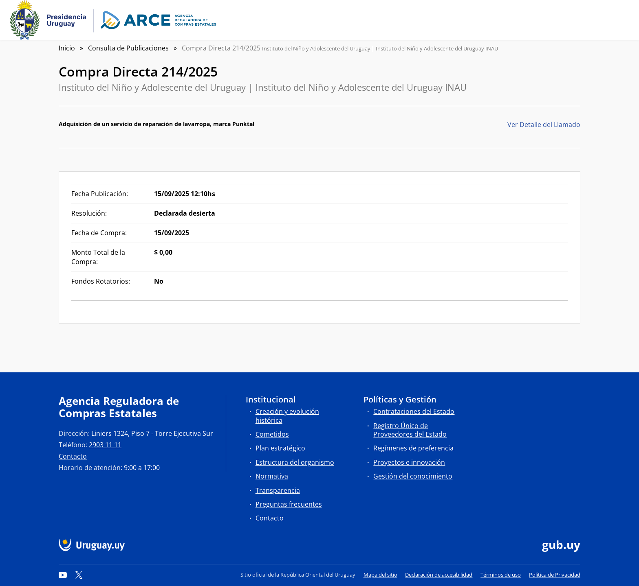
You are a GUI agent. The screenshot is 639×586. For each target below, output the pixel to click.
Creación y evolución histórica (287, 415)
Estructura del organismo (295, 462)
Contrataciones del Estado (413, 411)
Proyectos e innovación (409, 462)
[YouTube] (63, 574)
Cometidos (272, 434)
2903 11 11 (105, 444)
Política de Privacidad (554, 574)
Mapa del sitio (380, 574)
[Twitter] (79, 574)
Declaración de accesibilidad (438, 574)
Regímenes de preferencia (413, 448)
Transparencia (278, 490)
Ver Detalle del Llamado (543, 124)
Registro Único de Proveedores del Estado (410, 430)
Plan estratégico (280, 448)
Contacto (73, 456)
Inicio (67, 48)
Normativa (272, 476)
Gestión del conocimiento (412, 476)
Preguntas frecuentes (289, 504)
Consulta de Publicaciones (128, 48)
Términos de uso (500, 574)
